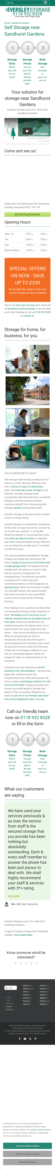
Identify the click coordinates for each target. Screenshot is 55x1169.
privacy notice (37, 1130)
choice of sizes (19, 486)
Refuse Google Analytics (27, 1154)
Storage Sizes (12, 61)
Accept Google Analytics (27, 1146)
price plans (37, 486)
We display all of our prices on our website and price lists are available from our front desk (27, 618)
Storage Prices (28, 64)
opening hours (11, 587)
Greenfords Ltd (22, 1031)
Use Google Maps (23, 935)
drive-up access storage (28, 490)
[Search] (6, 988)
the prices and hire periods (21, 308)
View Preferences (27, 1162)
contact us (28, 315)
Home (7, 23)
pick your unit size (25, 305)
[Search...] (10, 988)
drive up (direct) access (21, 538)
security (17, 507)
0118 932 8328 (27, 13)
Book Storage (43, 62)
